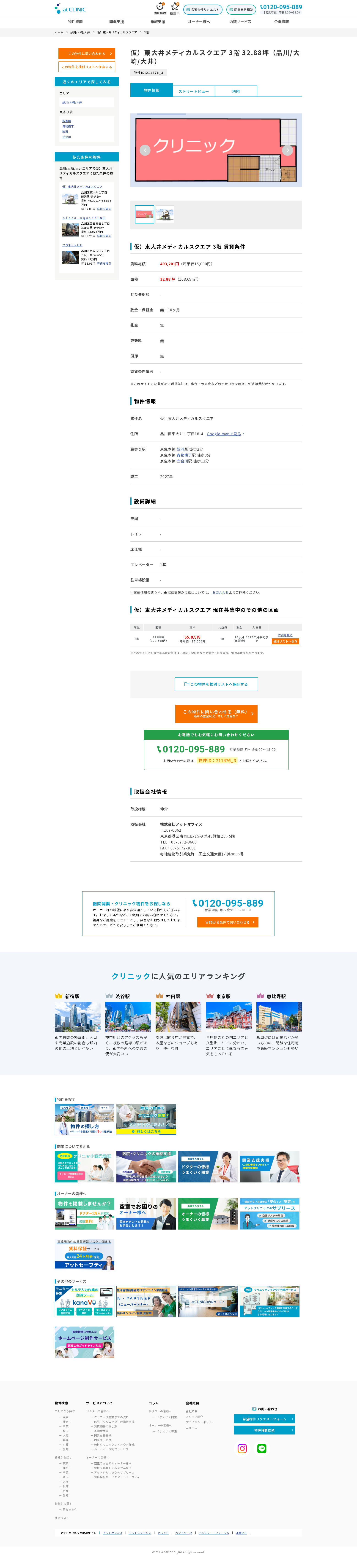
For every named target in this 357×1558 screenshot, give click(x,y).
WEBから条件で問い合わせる (228, 922)
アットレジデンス (140, 1532)
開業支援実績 (103, 1435)
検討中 (174, 9)
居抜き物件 (70, 1509)
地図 (236, 91)
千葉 (66, 1426)
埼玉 (66, 1431)
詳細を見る (104, 209)
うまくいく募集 (167, 1431)
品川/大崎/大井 (72, 102)
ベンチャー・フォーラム (214, 1532)
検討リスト (62, 1518)
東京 (66, 1417)
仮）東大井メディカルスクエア (82, 186)
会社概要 (191, 1411)
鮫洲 (65, 131)
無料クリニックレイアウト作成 (114, 1444)
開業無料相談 (243, 9)
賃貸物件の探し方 (105, 1426)
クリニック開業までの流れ (111, 1417)
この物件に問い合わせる (86, 53)
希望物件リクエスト (205, 9)
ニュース (191, 1427)
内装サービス (103, 1440)
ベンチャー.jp (183, 1532)
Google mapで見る (224, 433)
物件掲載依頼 (264, 1430)
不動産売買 (101, 1431)
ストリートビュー (193, 91)
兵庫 (66, 1440)
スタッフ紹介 (194, 1416)
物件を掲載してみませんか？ (113, 1468)
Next (287, 150)
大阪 (66, 1435)
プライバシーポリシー (200, 1422)
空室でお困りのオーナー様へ (113, 1463)
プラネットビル (72, 245)
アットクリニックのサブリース (114, 1472)
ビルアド (163, 1532)
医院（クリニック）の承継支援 (114, 1422)
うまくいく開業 (167, 1417)
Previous (145, 150)
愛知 (66, 1449)
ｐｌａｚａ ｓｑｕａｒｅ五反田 (84, 217)
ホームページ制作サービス (111, 1449)
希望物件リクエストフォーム (264, 1419)
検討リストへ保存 (285, 641)
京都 (66, 1444)
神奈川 (67, 1422)
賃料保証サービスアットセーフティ (117, 1477)
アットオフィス (112, 1532)
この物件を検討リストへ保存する (87, 66)
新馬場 (66, 121)
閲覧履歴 (160, 8)
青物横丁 (68, 126)
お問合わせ (220, 592)
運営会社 (241, 1532)
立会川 (66, 136)
